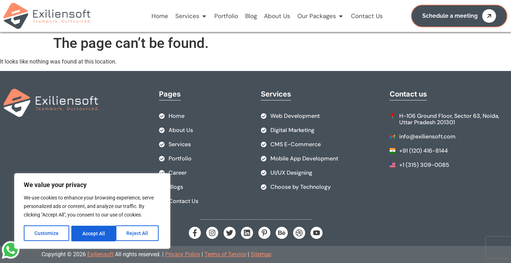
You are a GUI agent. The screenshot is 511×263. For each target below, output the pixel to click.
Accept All (139, 233)
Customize (46, 233)
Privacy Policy (182, 254)
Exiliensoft (100, 254)
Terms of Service (225, 254)
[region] (92, 211)
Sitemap (261, 254)
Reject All (93, 233)
